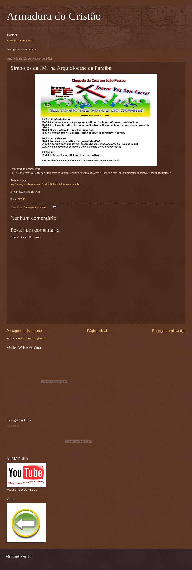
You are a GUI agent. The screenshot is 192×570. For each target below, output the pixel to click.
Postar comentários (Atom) (30, 338)
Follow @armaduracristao (20, 40)
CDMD (21, 199)
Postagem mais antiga (168, 331)
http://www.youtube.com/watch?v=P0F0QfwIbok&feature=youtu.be (45, 184)
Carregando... (14, 425)
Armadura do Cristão (54, 16)
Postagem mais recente (24, 331)
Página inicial (97, 331)
